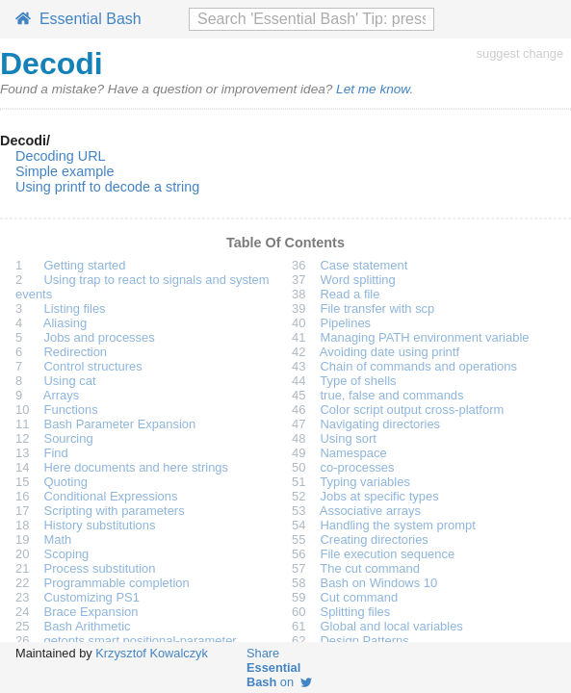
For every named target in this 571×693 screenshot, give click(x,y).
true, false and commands (392, 395)
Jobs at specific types (380, 496)
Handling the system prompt (398, 525)
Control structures (93, 366)
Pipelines (346, 323)
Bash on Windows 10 (379, 583)
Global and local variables (392, 626)
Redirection (76, 352)
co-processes (358, 467)
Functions (71, 409)
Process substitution (100, 568)
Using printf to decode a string (107, 186)
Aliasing (65, 323)
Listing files (75, 308)
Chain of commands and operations (419, 366)
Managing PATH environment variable (425, 337)
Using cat (70, 380)
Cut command (360, 597)
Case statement (364, 265)
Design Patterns (365, 640)
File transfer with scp (378, 308)
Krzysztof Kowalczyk (151, 653)
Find (56, 453)
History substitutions (100, 525)
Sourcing (68, 438)
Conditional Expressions (111, 496)
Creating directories (374, 539)
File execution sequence (388, 554)
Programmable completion (117, 583)
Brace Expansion (91, 611)
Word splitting (358, 279)
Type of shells (358, 380)
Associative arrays (370, 510)
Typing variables (365, 482)
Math (58, 539)
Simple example (64, 171)
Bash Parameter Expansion (120, 424)
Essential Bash (78, 19)
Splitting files (356, 611)
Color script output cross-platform (413, 409)
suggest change (520, 53)
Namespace (354, 453)
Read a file (350, 294)
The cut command (370, 568)
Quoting (66, 482)
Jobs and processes (99, 337)
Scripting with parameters (114, 510)
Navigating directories (381, 424)
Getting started (85, 265)
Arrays (61, 395)
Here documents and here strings (136, 467)
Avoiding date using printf (389, 352)
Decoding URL (60, 156)
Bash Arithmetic (87, 626)
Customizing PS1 (92, 597)
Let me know (372, 89)
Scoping (67, 554)
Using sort (348, 438)
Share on (279, 667)
